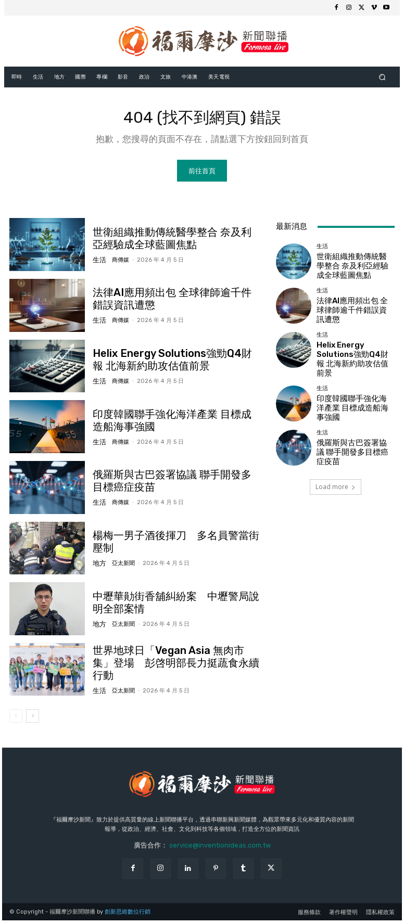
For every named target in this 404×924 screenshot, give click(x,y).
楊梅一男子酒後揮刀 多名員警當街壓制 (172, 546)
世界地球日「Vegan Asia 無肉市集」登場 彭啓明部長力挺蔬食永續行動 (179, 667)
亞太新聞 (119, 560)
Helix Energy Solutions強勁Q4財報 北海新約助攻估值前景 (355, 356)
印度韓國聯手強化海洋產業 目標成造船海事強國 (173, 424)
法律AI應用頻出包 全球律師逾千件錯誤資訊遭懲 (173, 302)
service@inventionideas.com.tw (220, 849)
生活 (98, 262)
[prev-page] (15, 719)
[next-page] (32, 719)
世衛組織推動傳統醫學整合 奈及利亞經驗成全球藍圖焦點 (355, 269)
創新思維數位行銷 (127, 915)
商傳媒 (116, 262)
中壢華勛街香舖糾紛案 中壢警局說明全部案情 (177, 606)
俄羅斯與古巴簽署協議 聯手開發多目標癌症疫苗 (355, 443)
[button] (382, 77)
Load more (335, 477)
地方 (98, 560)
